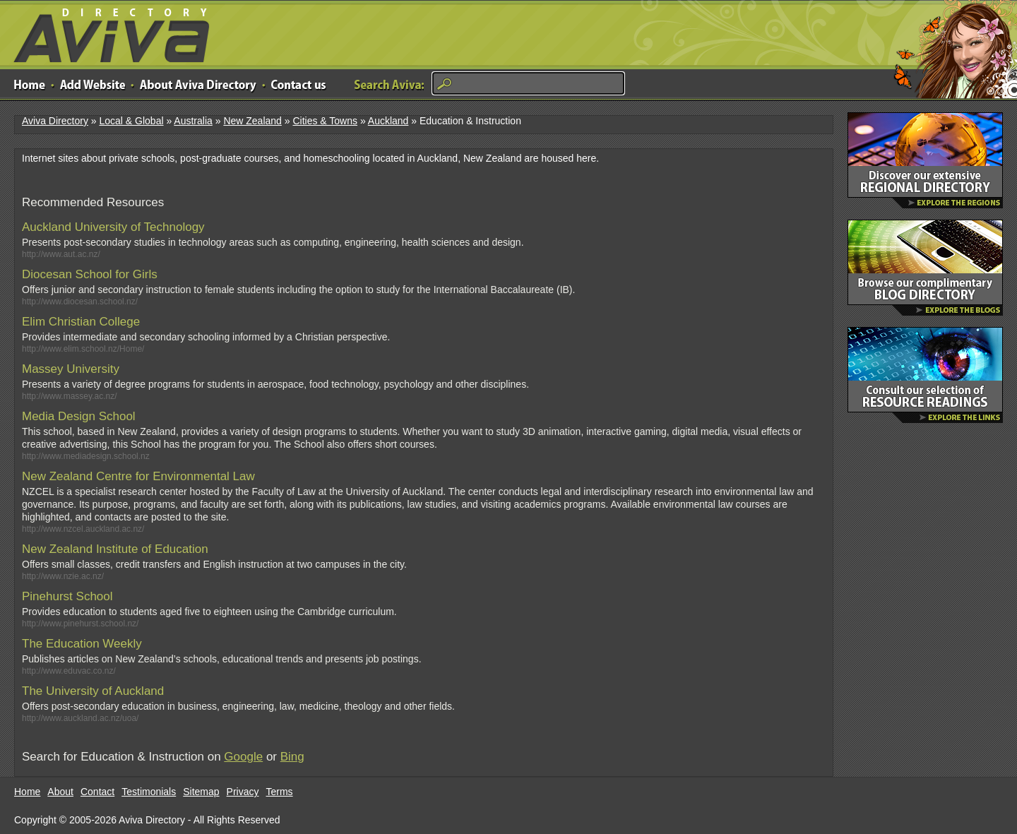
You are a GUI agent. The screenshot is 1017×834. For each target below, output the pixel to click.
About (60, 791)
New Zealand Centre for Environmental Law (138, 476)
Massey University (70, 369)
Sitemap (201, 791)
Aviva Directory (106, 32)
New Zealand (252, 120)
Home (27, 791)
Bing (292, 756)
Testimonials (148, 791)
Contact (97, 791)
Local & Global (131, 120)
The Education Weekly (82, 643)
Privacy (243, 791)
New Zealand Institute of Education (115, 549)
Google (243, 756)
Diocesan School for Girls (89, 274)
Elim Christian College (81, 321)
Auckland (388, 120)
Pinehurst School (67, 596)
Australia (193, 120)
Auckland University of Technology (113, 227)
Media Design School (79, 416)
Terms (279, 791)
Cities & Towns (324, 120)
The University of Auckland (93, 691)
